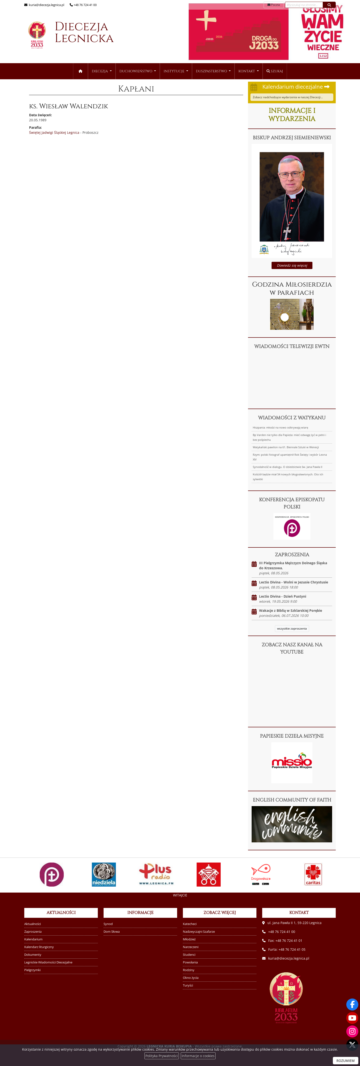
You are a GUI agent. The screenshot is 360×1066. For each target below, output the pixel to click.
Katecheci (190, 924)
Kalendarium (33, 939)
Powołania (190, 962)
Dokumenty (32, 955)
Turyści (188, 985)
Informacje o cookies (198, 1056)
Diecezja (66, 35)
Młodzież (189, 939)
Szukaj (275, 71)
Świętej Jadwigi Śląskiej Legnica (54, 132)
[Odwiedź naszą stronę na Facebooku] (352, 1005)
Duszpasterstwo (212, 71)
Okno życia (191, 978)
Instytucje (174, 71)
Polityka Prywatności (161, 1056)
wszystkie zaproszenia (292, 628)
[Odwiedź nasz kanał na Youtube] (352, 1018)
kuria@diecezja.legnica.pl (46, 5)
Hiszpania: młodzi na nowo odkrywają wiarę (280, 427)
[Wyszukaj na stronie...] (304, 5)
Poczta (273, 5)
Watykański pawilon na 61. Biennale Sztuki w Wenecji (286, 447)
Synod (108, 924)
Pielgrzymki (32, 970)
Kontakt (247, 71)
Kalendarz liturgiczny (39, 947)
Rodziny (188, 970)
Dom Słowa (112, 932)
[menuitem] (102, 71)
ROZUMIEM (345, 1060)
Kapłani (136, 89)
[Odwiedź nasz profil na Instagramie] (352, 1031)
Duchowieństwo (136, 71)
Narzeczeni (191, 947)
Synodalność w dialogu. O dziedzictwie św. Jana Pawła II (287, 467)
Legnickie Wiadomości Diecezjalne (48, 962)
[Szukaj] (329, 5)
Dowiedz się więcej (292, 265)
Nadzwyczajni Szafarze (199, 932)
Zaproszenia (33, 932)
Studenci (189, 955)
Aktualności (32, 924)
